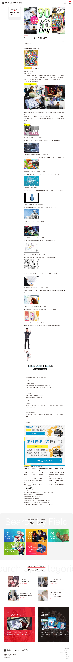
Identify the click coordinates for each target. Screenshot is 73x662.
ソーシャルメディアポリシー (64, 652)
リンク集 (67, 656)
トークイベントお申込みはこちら (31, 81)
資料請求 (67, 658)
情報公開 (67, 654)
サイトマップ (67, 648)
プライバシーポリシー (65, 650)
